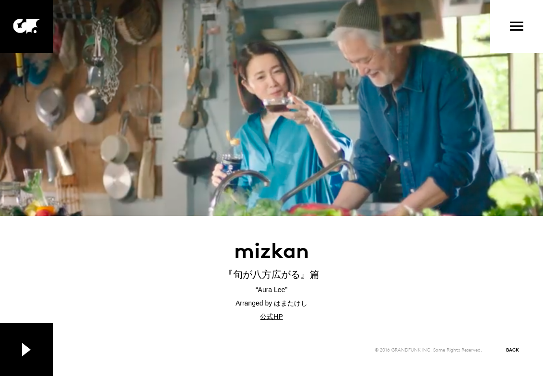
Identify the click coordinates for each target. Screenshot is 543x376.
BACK (512, 349)
